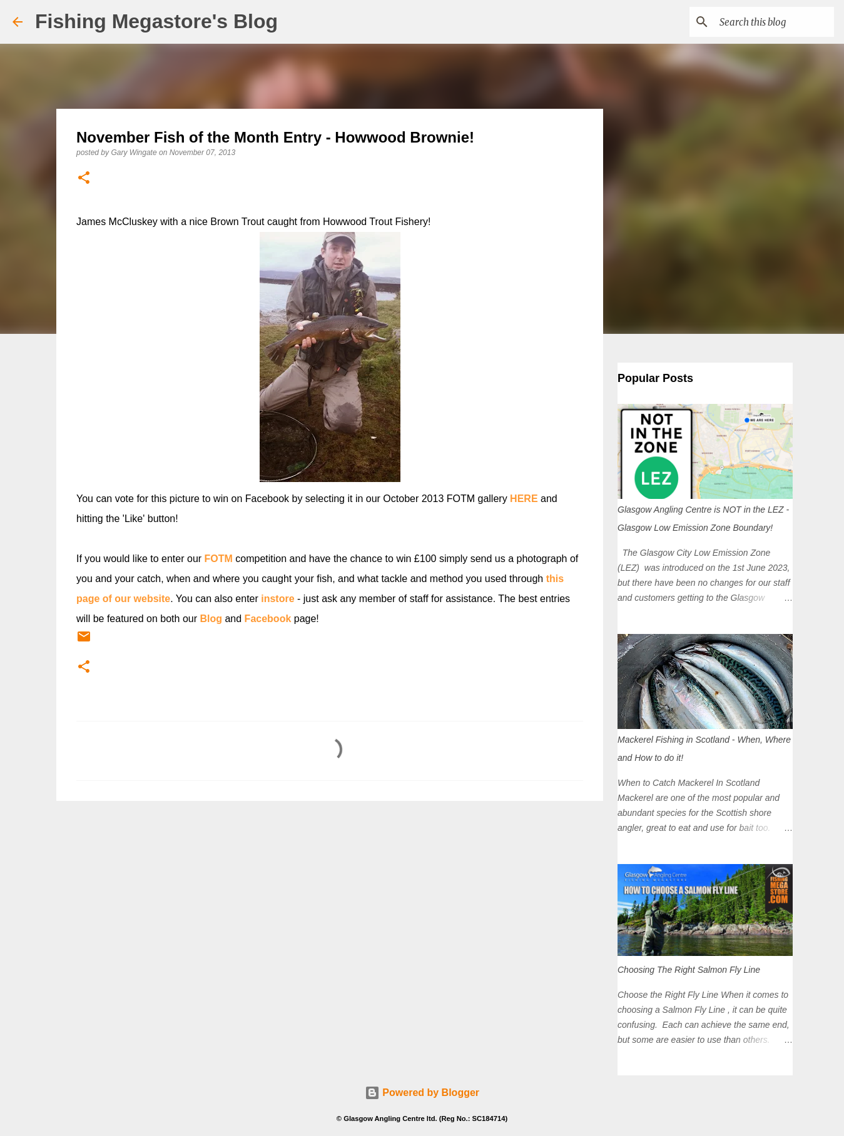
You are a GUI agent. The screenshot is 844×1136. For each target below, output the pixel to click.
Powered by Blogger (422, 1092)
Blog (211, 618)
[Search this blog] (768, 22)
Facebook (268, 618)
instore (277, 598)
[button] (83, 178)
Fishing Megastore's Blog (156, 21)
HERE (523, 498)
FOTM (219, 558)
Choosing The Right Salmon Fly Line (689, 970)
